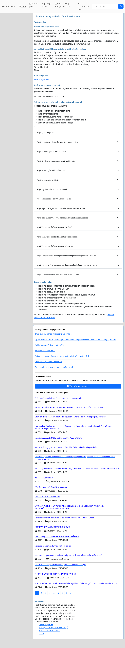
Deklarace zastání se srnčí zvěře (49, 345)
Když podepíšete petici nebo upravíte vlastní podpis (57, 142)
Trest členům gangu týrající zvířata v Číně (53, 334)
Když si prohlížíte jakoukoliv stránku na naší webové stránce (61, 208)
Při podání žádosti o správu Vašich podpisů (54, 199)
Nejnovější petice (46, 5)
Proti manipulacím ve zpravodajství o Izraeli (54, 367)
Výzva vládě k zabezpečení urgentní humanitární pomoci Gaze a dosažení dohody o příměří (75, 339)
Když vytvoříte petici (45, 132)
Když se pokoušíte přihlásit (47, 180)
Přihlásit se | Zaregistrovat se (62, 5)
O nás (41, 633)
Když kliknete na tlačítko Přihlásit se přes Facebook (57, 237)
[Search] (105, 6)
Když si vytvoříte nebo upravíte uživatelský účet (56, 161)
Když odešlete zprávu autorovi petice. (52, 151)
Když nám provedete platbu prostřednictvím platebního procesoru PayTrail (66, 256)
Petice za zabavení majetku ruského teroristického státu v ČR (62, 356)
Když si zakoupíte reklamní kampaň (51, 170)
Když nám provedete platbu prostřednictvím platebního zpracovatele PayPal (67, 265)
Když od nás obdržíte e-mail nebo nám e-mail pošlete (58, 275)
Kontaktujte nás (83, 6)
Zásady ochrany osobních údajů (53, 627)
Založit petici (33, 5)
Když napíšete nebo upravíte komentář (52, 189)
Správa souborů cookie (49, 630)
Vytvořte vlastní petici (78, 386)
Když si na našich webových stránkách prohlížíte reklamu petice (62, 218)
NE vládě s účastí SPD (45, 351)
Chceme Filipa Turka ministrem (48, 362)
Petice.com (8, 6)
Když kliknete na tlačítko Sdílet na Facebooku (55, 227)
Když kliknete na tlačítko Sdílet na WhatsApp (55, 246)
